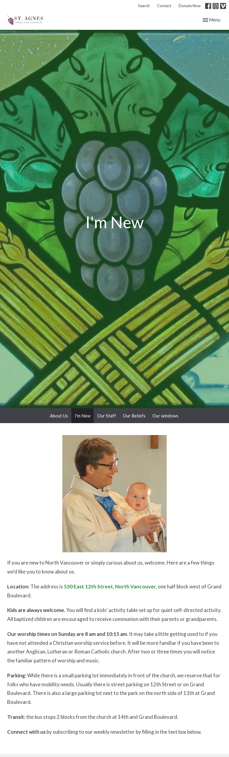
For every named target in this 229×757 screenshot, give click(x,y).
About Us (59, 415)
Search (144, 5)
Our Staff (106, 415)
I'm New (82, 415)
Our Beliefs (134, 415)
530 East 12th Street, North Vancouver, (110, 586)
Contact (164, 5)
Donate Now (190, 5)
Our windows (165, 415)
